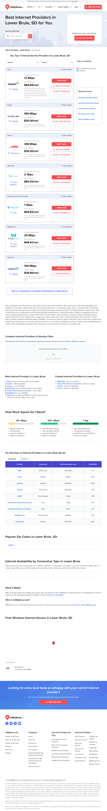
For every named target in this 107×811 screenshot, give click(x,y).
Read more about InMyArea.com (84, 605)
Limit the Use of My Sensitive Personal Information (35, 761)
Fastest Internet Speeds (86, 109)
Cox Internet (79, 754)
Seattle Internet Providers (60, 760)
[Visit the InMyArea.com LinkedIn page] (15, 723)
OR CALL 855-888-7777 (61, 213)
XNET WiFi (11, 388)
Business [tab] (24, 459)
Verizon (9, 386)
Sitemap (8, 753)
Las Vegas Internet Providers (62, 754)
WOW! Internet (94, 761)
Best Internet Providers (86, 114)
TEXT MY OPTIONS (61, 86)
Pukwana (68, 341)
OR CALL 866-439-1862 (61, 182)
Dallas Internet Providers (60, 751)
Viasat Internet (80, 761)
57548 (10, 545)
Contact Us (32, 743)
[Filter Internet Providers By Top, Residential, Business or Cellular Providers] (22, 62)
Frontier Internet (80, 758)
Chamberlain (10, 341)
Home (30, 737)
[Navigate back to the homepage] (14, 7)
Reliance (75, 341)
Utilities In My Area (12, 743)
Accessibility (32, 750)
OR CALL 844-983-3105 (61, 91)
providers (49, 7)
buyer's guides (63, 7)
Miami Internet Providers (60, 757)
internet (30, 7)
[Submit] (30, 36)
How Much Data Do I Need (87, 98)
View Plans (61, 81)
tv (39, 7)
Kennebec (47, 341)
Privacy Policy (33, 746)
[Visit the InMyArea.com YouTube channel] (19, 723)
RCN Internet (93, 751)
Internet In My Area (12, 737)
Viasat (9, 381)
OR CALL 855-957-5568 (61, 121)
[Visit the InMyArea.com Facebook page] (7, 723)
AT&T (20, 471)
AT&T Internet (79, 737)
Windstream (93, 754)
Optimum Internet (81, 740)
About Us (31, 740)
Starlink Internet (94, 764)
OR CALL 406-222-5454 (61, 243)
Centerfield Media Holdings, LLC (54, 780)
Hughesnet (11, 395)
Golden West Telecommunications (19, 391)
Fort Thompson (20, 341)
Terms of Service (34, 766)
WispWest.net (12, 393)
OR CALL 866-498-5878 (61, 155)
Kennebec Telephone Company (20, 509)
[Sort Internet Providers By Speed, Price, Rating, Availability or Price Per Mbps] (57, 62)
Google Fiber (93, 758)
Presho (61, 341)
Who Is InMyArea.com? (86, 119)
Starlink (10, 384)
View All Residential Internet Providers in (39, 291)
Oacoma (55, 341)
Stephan (82, 341)
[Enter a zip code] (19, 36)
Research (8, 746)
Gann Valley (31, 341)
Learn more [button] (74, 1)
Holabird (40, 341)
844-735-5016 (94, 7)
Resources (9, 750)
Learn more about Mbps (55, 595)
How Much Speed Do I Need (88, 103)
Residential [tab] (12, 459)
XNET (20, 496)
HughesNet (20, 522)
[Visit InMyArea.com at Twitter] (11, 723)
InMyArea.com (16, 780)
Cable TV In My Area (12, 740)
